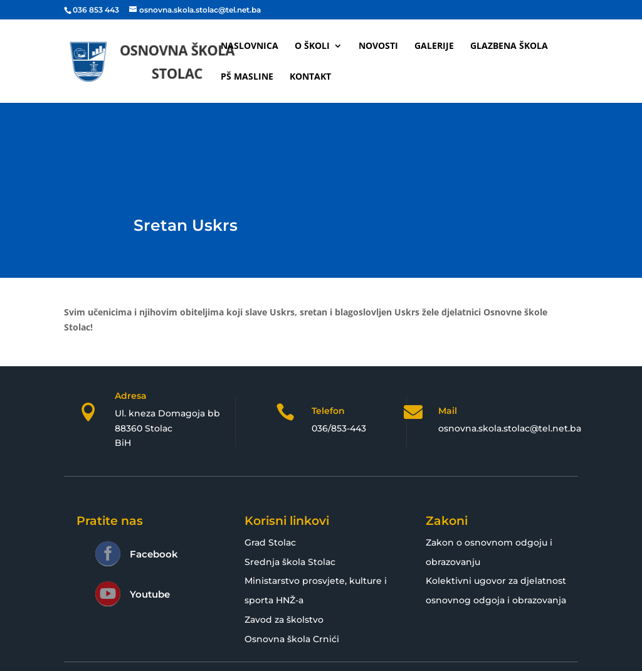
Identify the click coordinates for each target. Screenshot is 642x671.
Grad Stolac (270, 542)
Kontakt (310, 77)
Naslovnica (249, 46)
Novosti (378, 46)
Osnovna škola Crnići (292, 639)
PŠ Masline (247, 77)
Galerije (434, 46)
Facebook (154, 554)
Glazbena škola (509, 46)
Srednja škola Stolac (290, 562)
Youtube (150, 594)
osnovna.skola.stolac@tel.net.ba (509, 428)
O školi (312, 46)
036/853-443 (339, 428)
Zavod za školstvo (284, 619)
